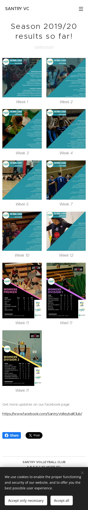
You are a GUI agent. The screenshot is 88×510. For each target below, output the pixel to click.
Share (12, 435)
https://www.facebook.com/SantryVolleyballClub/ (42, 413)
